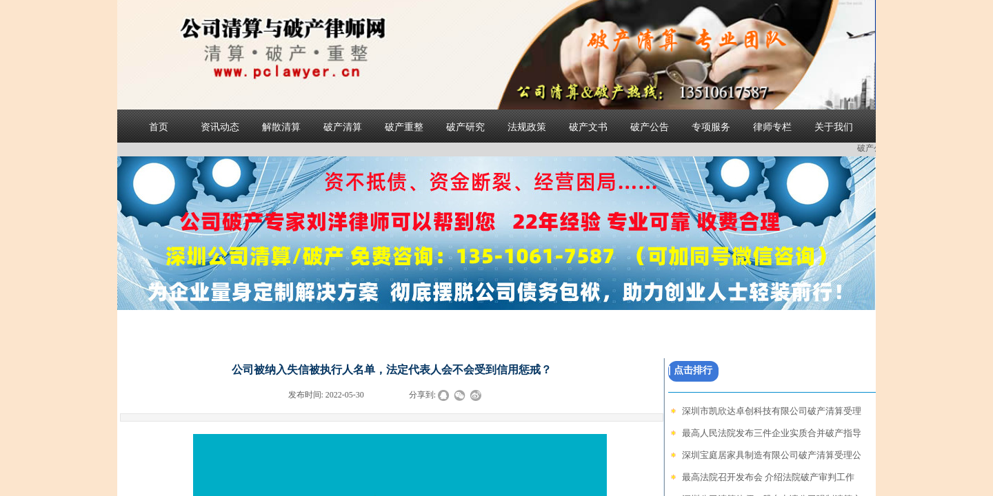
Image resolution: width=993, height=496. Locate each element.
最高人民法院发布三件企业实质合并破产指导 (771, 433)
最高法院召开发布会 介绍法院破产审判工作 (768, 477)
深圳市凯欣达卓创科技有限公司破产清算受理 (771, 411)
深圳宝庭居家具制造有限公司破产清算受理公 (771, 455)
